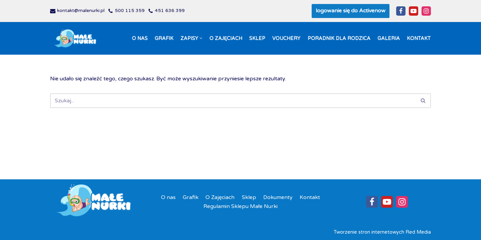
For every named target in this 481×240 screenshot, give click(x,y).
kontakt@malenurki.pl (81, 10)
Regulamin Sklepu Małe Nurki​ (240, 206)
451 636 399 (170, 10)
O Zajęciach (225, 38)
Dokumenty (278, 197)
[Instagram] (426, 11)
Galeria (388, 38)
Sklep (257, 38)
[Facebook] (401, 11)
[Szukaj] (233, 100)
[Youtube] (413, 11)
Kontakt (419, 38)
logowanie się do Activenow (350, 10)
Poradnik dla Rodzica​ (339, 38)
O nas (140, 38)
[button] (201, 38)
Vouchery (286, 38)
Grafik (164, 38)
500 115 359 (130, 10)
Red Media (418, 232)
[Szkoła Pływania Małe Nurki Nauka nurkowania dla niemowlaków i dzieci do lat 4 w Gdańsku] (75, 38)
